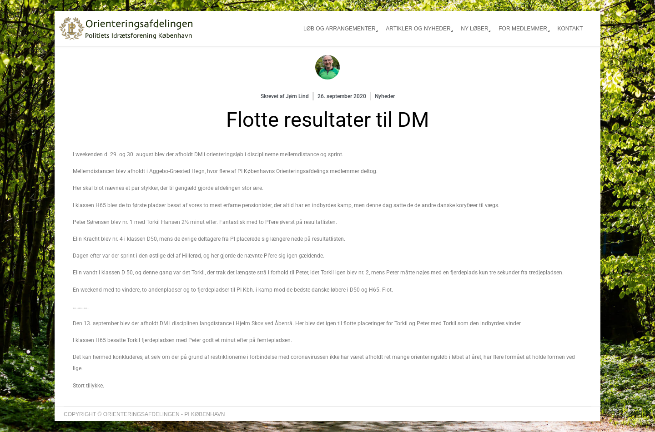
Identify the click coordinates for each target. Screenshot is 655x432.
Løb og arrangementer (339, 28)
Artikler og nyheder (418, 28)
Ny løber (474, 28)
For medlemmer (523, 28)
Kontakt (570, 28)
